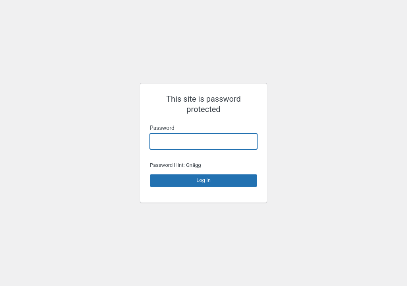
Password (162, 128)
